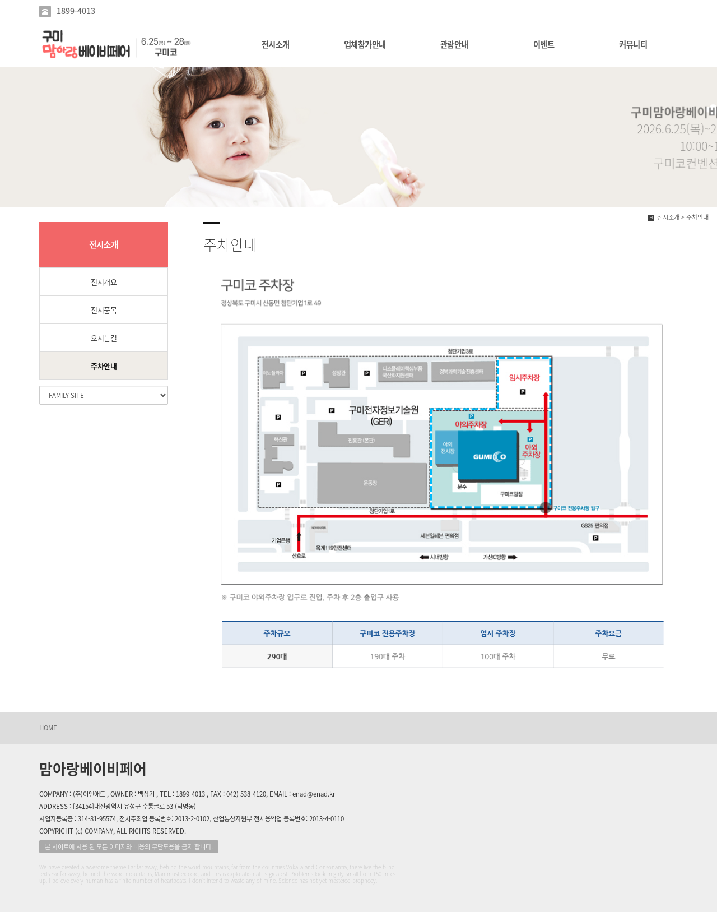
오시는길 (104, 337)
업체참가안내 (365, 44)
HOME (48, 728)
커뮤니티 (633, 44)
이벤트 (544, 44)
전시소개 (276, 44)
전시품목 (104, 309)
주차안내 (104, 365)
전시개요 (104, 281)
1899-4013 (76, 11)
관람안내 (454, 44)
